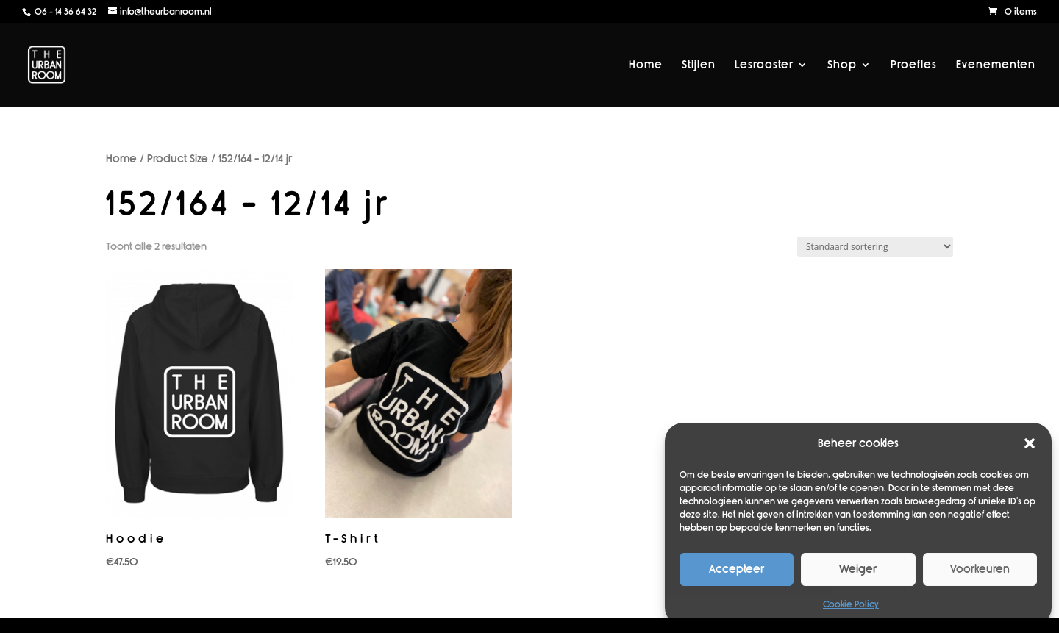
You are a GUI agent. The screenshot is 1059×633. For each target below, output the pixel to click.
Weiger (858, 569)
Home (646, 65)
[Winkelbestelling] (875, 247)
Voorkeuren (980, 569)
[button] (1029, 443)
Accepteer (736, 569)
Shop (842, 65)
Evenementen (995, 65)
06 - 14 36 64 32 (64, 12)
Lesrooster (764, 65)
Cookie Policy (851, 604)
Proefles (914, 65)
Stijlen (699, 65)
